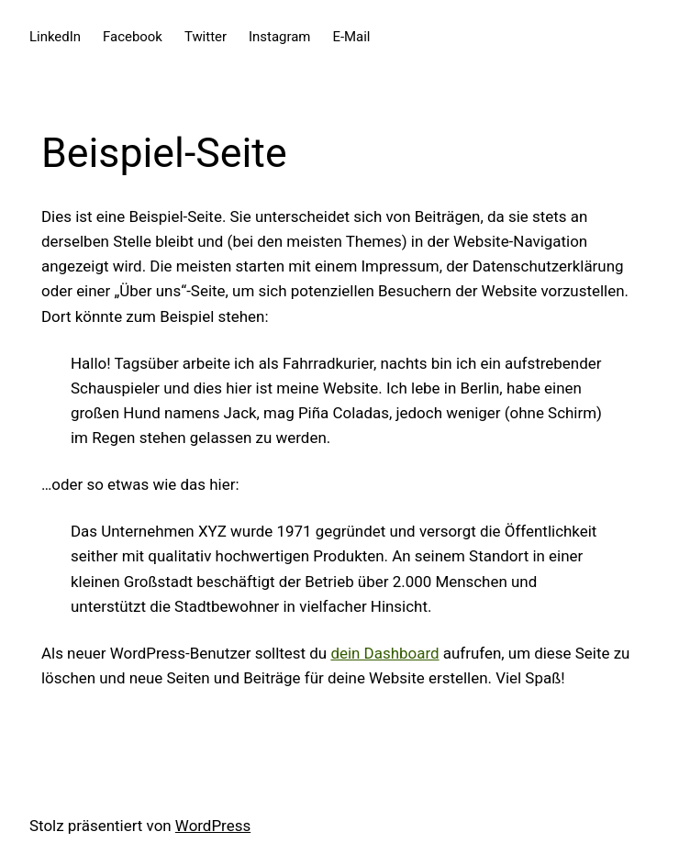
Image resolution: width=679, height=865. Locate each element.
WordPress (212, 825)
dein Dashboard (384, 653)
